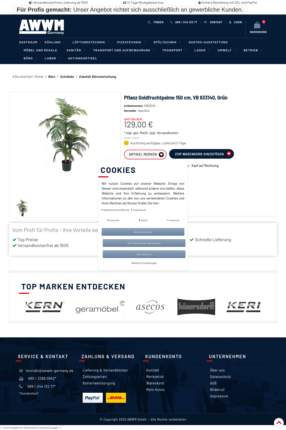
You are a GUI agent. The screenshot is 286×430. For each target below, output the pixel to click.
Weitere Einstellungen (144, 262)
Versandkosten (167, 139)
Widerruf (217, 389)
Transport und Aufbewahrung (123, 50)
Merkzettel (155, 376)
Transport (173, 50)
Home (39, 77)
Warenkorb (155, 383)
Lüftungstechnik (90, 42)
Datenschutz (220, 376)
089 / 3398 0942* (38, 378)
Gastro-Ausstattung (208, 42)
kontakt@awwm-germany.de (46, 370)
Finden (155, 22)
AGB (213, 383)
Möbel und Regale (40, 50)
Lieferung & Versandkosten (105, 370)
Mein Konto (155, 389)
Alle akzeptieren (143, 231)
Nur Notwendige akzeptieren (144, 243)
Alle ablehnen (144, 254)
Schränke (67, 77)
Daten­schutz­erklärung (116, 209)
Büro (30, 58)
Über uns (217, 370)
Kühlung (54, 42)
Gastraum (29, 42)
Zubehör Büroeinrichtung (97, 77)
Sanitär (75, 50)
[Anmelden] (235, 22)
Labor (52, 58)
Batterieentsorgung (99, 383)
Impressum (219, 396)
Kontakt (152, 370)
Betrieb (252, 50)
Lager (201, 50)
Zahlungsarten (95, 376)
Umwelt (226, 50)
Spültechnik (167, 42)
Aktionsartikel (82, 58)
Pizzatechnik (130, 42)
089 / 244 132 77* (37, 386)
